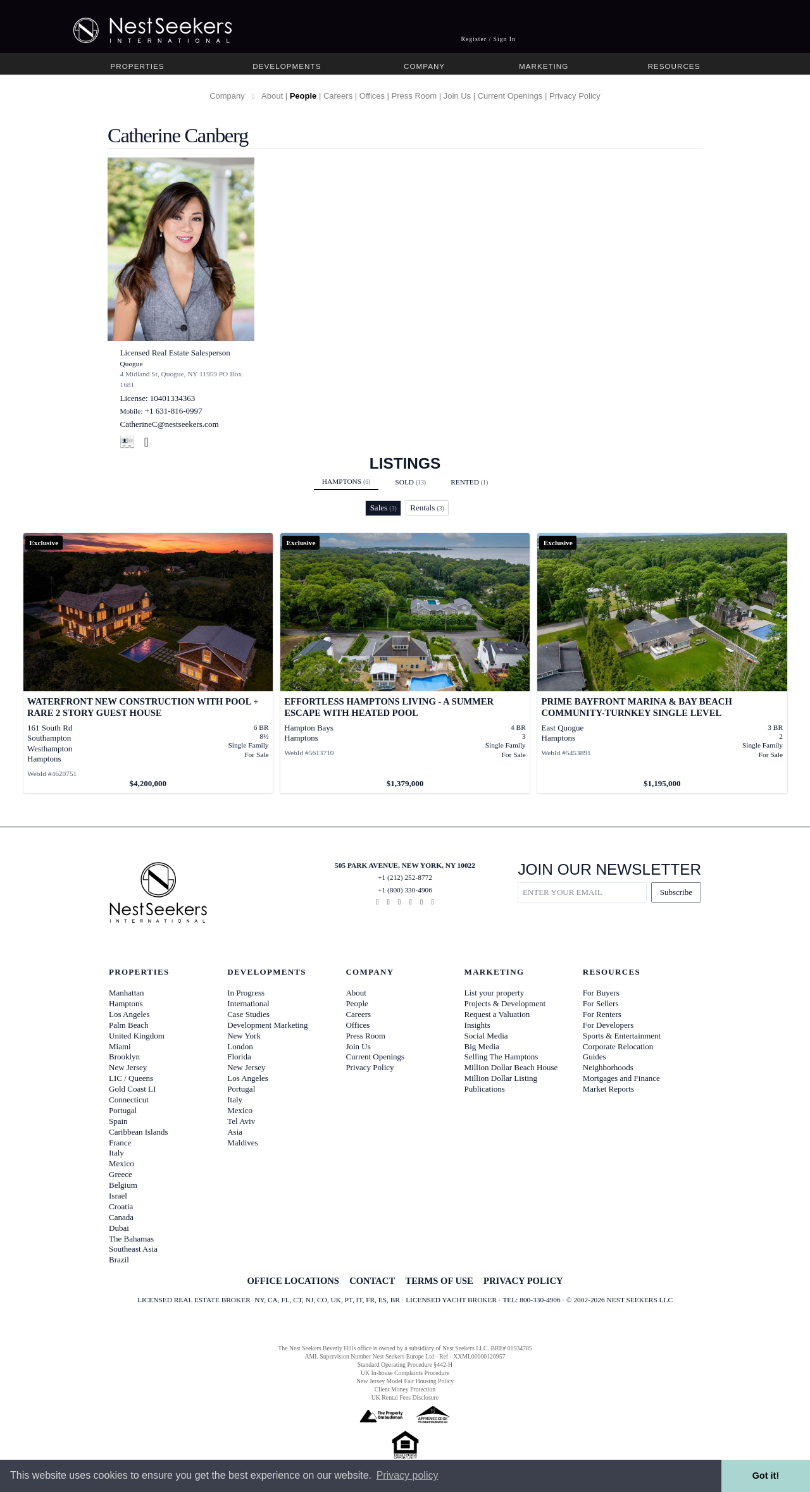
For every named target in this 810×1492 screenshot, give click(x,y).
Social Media (486, 1035)
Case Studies (248, 1014)
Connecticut (129, 1099)
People (303, 96)
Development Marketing (267, 1025)
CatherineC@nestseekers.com (169, 424)
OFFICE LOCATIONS (293, 1281)
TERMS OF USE (439, 1281)
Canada (121, 1217)
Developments (286, 66)
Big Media (481, 1046)
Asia (234, 1132)
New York (244, 1035)
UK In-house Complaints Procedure (405, 1372)
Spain (118, 1121)
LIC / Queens (131, 1078)
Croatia (121, 1206)
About (272, 96)
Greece (120, 1174)
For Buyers (601, 992)
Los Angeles (129, 1014)
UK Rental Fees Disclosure (405, 1397)
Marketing (543, 66)
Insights (477, 1025)
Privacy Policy (575, 96)
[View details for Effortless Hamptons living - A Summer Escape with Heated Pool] (405, 663)
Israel (118, 1195)
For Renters (602, 1014)
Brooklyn (124, 1056)
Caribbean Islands (138, 1132)
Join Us (457, 96)
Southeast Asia (133, 1249)
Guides (594, 1056)
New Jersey (128, 1067)
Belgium (123, 1185)
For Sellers (601, 1003)
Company (424, 66)
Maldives (242, 1142)
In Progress (246, 992)
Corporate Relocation (618, 1046)
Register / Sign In (488, 38)
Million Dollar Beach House (511, 1067)
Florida (239, 1056)
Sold (410, 482)
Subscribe (676, 892)
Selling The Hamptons (501, 1056)
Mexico (121, 1163)
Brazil (119, 1259)
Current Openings (510, 96)
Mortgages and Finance (621, 1078)
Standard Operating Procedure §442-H (405, 1364)
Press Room (414, 96)
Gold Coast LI (132, 1089)
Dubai (119, 1228)
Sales (383, 507)
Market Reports (608, 1089)
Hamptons (346, 481)
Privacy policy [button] (408, 1475)
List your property (494, 992)
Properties (138, 66)
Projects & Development (505, 1003)
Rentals (427, 507)
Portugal (123, 1110)
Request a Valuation (497, 1014)
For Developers (608, 1025)
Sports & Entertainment (622, 1035)
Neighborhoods (608, 1067)
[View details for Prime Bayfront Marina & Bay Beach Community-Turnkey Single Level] (662, 663)
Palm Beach (128, 1025)
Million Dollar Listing (501, 1078)
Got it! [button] (765, 1475)
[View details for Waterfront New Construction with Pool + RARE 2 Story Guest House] (148, 663)
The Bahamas (131, 1238)
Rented (469, 482)
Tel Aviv (241, 1121)
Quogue (131, 363)
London (239, 1046)
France (120, 1142)
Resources (673, 66)
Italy (116, 1152)
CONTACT (372, 1281)
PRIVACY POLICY (523, 1281)
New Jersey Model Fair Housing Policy (405, 1381)
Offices (372, 96)
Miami (120, 1046)
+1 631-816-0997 (173, 411)
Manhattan (126, 992)
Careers (337, 96)
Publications (484, 1089)
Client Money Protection (405, 1389)
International (248, 1003)
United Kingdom (137, 1035)
